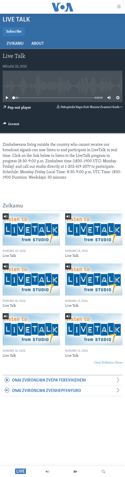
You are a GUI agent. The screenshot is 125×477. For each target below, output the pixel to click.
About (37, 44)
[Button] (11, 125)
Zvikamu (15, 44)
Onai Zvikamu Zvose (108, 362)
